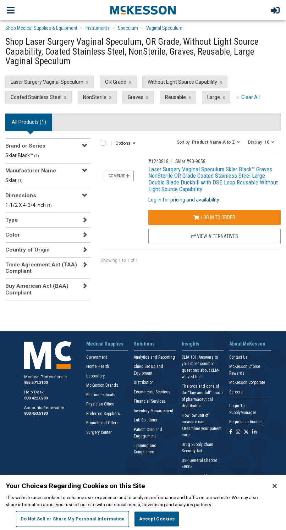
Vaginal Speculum (164, 28)
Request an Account (246, 421)
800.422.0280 (36, 398)
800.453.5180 (36, 413)
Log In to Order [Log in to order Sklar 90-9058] (214, 217)
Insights (190, 344)
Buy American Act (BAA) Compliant (36, 289)
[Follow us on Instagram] (238, 432)
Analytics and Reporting (154, 357)
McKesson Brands (102, 385)
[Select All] (103, 143)
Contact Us (238, 357)
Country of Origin (27, 250)
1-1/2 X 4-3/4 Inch (28, 205)
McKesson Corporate (247, 382)
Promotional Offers (102, 422)
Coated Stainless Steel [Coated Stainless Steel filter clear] (36, 97)
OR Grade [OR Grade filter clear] (115, 82)
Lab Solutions (145, 420)
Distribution (144, 382)
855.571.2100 (36, 382)
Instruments (98, 28)
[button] (208, 142)
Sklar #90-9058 (190, 161)
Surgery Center (99, 432)
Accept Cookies (157, 518)
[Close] (274, 486)
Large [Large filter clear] (213, 97)
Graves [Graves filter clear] (135, 97)
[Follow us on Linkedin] (254, 432)
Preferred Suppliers (103, 413)
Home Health (97, 366)
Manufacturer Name (30, 170)
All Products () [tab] (29, 122)
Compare (119, 175)
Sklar (14, 180)
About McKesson (247, 344)
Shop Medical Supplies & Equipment (41, 28)
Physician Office (100, 404)
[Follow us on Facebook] (230, 432)
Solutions (144, 344)
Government (96, 357)
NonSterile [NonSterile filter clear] (94, 97)
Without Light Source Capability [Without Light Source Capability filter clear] (182, 82)
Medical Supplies (104, 344)
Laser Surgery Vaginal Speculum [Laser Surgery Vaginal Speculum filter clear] (47, 82)
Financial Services (150, 401)
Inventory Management (153, 410)
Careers (236, 392)
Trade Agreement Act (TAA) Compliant (41, 267)
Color (12, 235)
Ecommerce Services (152, 392)
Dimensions (20, 195)
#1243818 (158, 161)
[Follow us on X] (246, 432)
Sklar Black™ (22, 155)
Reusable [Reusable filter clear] (175, 97)
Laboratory (95, 376)
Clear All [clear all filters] (250, 97)
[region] (143, 502)
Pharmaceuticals (100, 394)
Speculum (128, 28)
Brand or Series (25, 146)
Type (11, 220)
